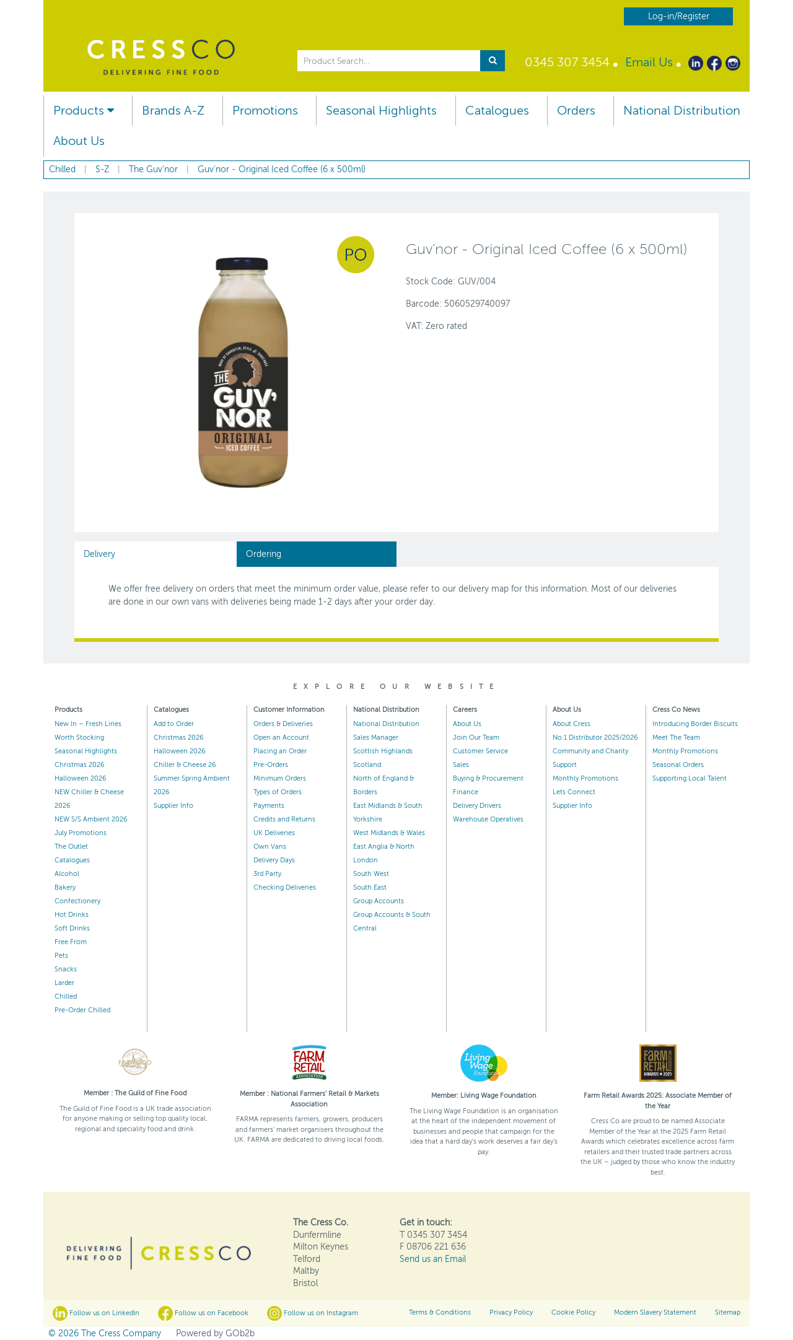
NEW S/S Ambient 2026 (91, 819)
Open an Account (281, 737)
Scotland (367, 765)
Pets (61, 956)
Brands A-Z (173, 110)
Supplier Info (173, 806)
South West (371, 874)
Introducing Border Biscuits (695, 724)
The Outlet (71, 847)
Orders (576, 110)
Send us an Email (433, 1259)
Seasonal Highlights (381, 110)
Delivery (99, 554)
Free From (71, 942)
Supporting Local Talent (689, 778)
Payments (268, 806)
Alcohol (67, 874)
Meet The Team (676, 737)
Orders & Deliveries (283, 724)
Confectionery (77, 901)
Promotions (265, 110)
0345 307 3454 (567, 62)
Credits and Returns (284, 819)
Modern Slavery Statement (655, 1312)
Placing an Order (280, 751)
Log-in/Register (678, 16)
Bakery (65, 887)
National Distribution (681, 110)
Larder (64, 983)
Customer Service (480, 751)
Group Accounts (378, 901)
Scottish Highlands (383, 751)
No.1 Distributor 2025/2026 (595, 737)
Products (83, 110)
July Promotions (81, 833)
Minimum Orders (279, 778)
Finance (465, 792)
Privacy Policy (511, 1312)
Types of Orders (277, 792)
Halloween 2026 (81, 778)
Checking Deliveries (284, 887)
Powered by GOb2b (215, 1333)
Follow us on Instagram (312, 1313)
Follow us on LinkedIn (96, 1313)
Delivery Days (274, 860)
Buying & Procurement (488, 778)
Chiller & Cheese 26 (185, 765)
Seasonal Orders (678, 765)
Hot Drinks (72, 915)
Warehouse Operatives (488, 819)
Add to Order (174, 724)
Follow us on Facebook (203, 1313)
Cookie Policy (573, 1312)
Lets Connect (574, 792)
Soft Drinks (72, 928)
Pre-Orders (270, 765)
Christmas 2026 (80, 765)
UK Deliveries (274, 833)
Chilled (66, 996)
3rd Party (267, 874)
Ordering (263, 554)
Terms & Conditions (440, 1312)
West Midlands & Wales (389, 833)
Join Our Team (476, 737)
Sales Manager (375, 737)
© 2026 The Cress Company (104, 1333)
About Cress (571, 724)
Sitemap (727, 1312)
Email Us (649, 62)
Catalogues (497, 110)
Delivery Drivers (477, 806)
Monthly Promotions (585, 778)
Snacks (66, 969)
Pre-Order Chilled (82, 1010)
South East (370, 887)
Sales (461, 765)
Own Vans (269, 847)
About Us (79, 140)
